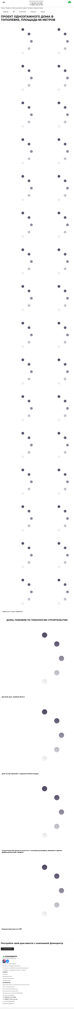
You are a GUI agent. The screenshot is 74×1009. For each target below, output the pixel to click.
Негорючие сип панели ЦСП (10, 991)
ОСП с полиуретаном (9, 986)
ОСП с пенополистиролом (10, 989)
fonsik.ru (24, 970)
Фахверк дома (6, 980)
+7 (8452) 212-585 (36, 3)
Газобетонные (22, 11)
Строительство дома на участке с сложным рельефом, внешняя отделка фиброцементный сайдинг (32, 851)
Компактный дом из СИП (12, 929)
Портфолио (6, 11)
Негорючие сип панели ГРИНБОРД (12, 993)
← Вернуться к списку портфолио (12, 611)
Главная (3, 8)
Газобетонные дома (8, 978)
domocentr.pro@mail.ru (9, 1003)
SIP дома (5, 974)
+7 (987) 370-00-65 (36, 4)
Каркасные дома (7, 976)
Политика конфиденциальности (11, 965)
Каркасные (33, 11)
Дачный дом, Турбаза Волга (13, 697)
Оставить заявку (7, 948)
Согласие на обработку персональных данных (16, 968)
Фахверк (43, 11)
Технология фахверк (8, 995)
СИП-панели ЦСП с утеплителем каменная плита (16, 984)
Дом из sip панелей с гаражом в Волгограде (20, 774)
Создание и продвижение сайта (11, 970)
